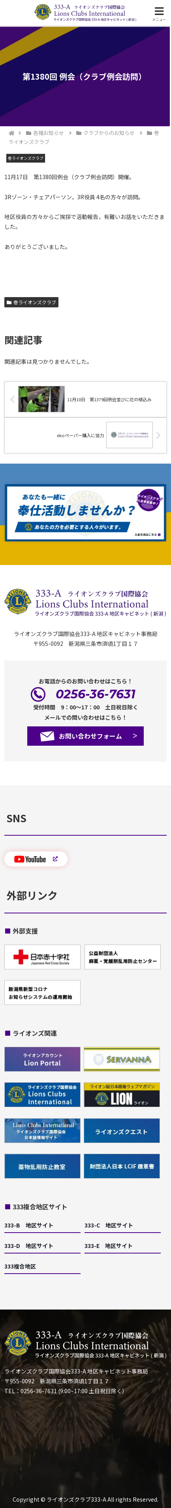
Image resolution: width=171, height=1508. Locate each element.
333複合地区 (20, 1266)
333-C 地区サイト (109, 1225)
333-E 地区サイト (109, 1246)
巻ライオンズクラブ (31, 302)
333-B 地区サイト (28, 1225)
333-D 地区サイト (28, 1246)
